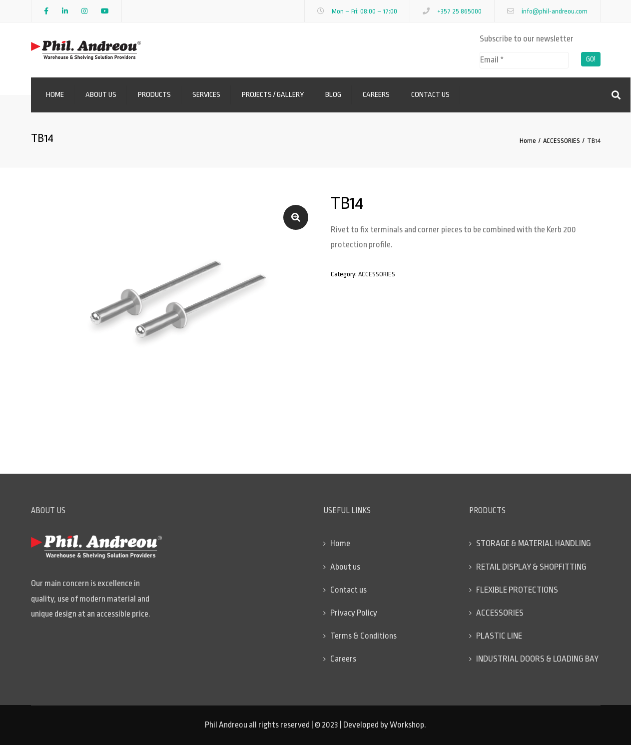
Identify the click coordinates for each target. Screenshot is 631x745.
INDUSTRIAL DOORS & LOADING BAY (537, 659)
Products (154, 94)
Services (206, 94)
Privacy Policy (353, 613)
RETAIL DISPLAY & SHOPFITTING (531, 567)
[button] (295, 217)
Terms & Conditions (363, 636)
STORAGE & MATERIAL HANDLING (533, 543)
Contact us (430, 94)
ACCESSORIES (561, 140)
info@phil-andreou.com (555, 11)
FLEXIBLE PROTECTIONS (517, 590)
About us (100, 94)
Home (55, 94)
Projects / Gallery (273, 94)
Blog (333, 94)
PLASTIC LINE (499, 636)
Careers (376, 94)
